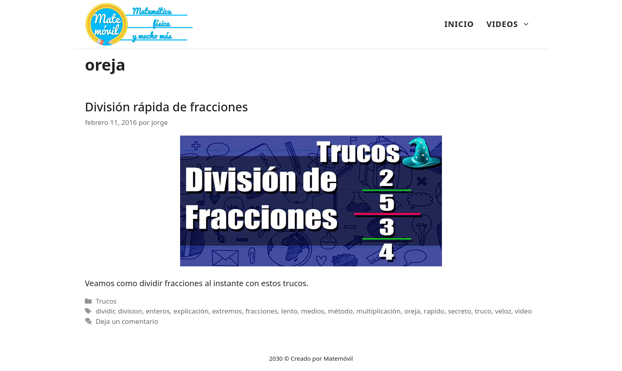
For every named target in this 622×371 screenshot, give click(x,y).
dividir (105, 311)
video (523, 311)
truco (483, 311)
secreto (459, 311)
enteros (158, 311)
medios (312, 311)
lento (289, 311)
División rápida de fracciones (166, 107)
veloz (503, 311)
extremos (227, 311)
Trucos (106, 301)
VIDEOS (511, 24)
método (340, 311)
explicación (191, 311)
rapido (434, 311)
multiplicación (378, 311)
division (130, 311)
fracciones (262, 311)
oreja (412, 311)
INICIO (459, 24)
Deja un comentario (127, 321)
